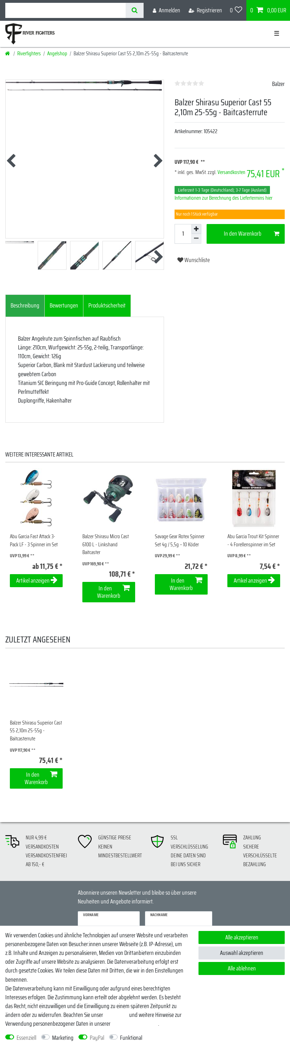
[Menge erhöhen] (196, 229)
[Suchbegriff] (65, 10)
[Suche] (135, 10)
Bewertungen (64, 305)
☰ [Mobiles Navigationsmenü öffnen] (276, 33)
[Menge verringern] (196, 239)
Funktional (131, 1037)
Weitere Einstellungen (28, 1046)
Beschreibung (25, 305)
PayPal (97, 1037)
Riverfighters (29, 53)
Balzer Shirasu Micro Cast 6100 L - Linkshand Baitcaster (105, 545)
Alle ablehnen (242, 968)
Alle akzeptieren (241, 937)
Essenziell (26, 1037)
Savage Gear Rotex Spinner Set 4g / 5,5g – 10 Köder (179, 540)
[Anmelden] (166, 10)
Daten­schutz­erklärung (135, 1023)
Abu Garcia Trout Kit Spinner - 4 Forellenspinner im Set (253, 540)
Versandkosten (230, 172)
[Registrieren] (205, 10)
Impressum (116, 1014)
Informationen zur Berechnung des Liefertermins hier (223, 198)
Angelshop (57, 53)
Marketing (63, 1037)
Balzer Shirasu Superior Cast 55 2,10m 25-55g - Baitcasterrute (36, 731)
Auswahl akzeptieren (241, 952)
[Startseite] (8, 53)
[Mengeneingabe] (183, 234)
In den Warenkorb (251, 233)
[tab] (25, 305)
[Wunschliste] (236, 10)
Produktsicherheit (107, 305)
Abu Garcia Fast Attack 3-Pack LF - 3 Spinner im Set (34, 540)
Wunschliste (193, 260)
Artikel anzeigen (36, 580)
